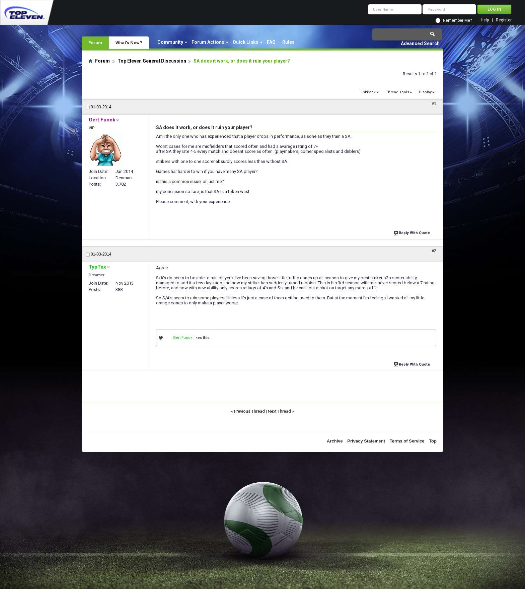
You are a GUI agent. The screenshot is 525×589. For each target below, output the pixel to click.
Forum (95, 42)
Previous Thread (249, 411)
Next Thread (279, 411)
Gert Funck (183, 337)
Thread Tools (397, 92)
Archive (335, 441)
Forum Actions (208, 42)
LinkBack (368, 92)
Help (485, 20)
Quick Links (245, 42)
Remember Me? (457, 20)
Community (170, 42)
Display (425, 92)
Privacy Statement (366, 441)
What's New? (129, 42)
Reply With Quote (412, 232)
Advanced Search (420, 43)
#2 (434, 251)
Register (504, 20)
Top (433, 441)
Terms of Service (407, 441)
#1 (434, 103)
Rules (288, 42)
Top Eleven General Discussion (152, 61)
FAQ (271, 42)
